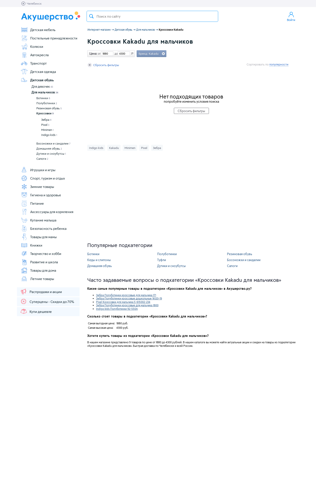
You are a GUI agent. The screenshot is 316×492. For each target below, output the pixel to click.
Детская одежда (38, 71)
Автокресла (35, 54)
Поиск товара (91, 16)
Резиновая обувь (49, 108)
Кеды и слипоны (99, 260)
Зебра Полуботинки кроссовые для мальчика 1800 (127, 305)
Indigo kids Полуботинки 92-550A (117, 308)
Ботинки (43, 98)
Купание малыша (38, 220)
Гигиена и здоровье (41, 195)
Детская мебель (38, 29)
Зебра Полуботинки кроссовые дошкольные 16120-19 (129, 298)
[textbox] (152, 16)
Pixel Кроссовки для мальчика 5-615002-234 (123, 301)
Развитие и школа (39, 261)
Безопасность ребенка (44, 228)
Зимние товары (37, 186)
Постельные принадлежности (49, 38)
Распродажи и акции (41, 291)
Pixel (45, 124)
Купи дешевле (36, 311)
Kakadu (114, 148)
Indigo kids (49, 135)
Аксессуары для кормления (47, 211)
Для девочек (42, 86)
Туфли (161, 260)
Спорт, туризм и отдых (43, 178)
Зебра (46, 119)
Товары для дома (38, 270)
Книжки (31, 245)
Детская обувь (37, 80)
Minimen (47, 130)
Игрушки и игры (38, 169)
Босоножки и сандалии (53, 143)
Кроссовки (45, 113)
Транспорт (34, 63)
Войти (291, 16)
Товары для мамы (39, 236)
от (99, 53)
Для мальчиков (45, 92)
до (115, 53)
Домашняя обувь (49, 148)
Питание (32, 203)
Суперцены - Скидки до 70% (47, 301)
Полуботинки (46, 103)
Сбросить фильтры (103, 65)
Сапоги (42, 158)
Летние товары (37, 278)
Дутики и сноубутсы (51, 153)
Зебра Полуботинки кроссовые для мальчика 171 (126, 295)
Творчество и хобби (41, 253)
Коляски (32, 46)
